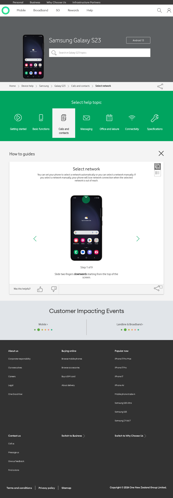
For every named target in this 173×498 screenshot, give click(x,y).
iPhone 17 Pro (121, 367)
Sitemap (66, 487)
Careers (12, 376)
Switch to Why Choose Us (131, 436)
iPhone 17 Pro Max (123, 358)
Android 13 (138, 40)
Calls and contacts (80, 85)
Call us (11, 443)
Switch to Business (74, 436)
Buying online (69, 350)
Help (90, 10)
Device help (27, 85)
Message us (13, 452)
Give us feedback (16, 461)
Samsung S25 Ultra (123, 403)
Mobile (21, 10)
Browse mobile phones (72, 358)
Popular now (122, 350)
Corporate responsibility (19, 358)
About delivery (68, 385)
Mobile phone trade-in (125, 394)
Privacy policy (47, 487)
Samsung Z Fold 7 (122, 420)
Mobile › (43, 324)
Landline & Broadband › (130, 324)
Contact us (14, 435)
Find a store (13, 470)
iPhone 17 (119, 376)
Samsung (44, 85)
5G (58, 10)
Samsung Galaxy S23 (75, 40)
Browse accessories (71, 367)
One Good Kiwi (15, 394)
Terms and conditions (19, 487)
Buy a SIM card (68, 376)
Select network (103, 85)
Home (12, 85)
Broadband (40, 10)
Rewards (73, 10)
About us (13, 350)
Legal (10, 385)
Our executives (15, 367)
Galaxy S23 (59, 85)
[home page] (5, 10)
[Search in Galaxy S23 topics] (99, 52)
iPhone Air (119, 385)
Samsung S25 (121, 411)
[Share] (163, 86)
